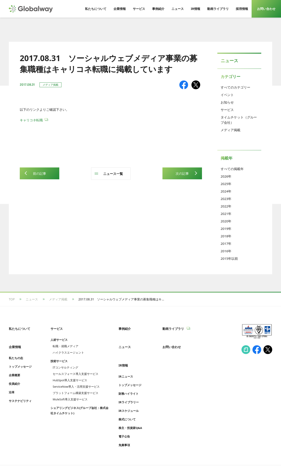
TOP (12, 299)
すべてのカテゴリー (235, 87)
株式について (127, 405)
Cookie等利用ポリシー (113, 462)
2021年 (226, 213)
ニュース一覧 (113, 173)
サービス (227, 109)
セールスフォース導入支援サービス (75, 369)
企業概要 (14, 366)
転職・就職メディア (65, 341)
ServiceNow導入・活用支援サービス (76, 382)
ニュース (32, 299)
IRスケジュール (129, 397)
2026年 (226, 176)
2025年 (226, 184)
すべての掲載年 (232, 169)
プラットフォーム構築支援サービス (75, 388)
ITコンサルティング (65, 363)
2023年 (226, 198)
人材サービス (59, 335)
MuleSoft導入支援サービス (70, 394)
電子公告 (124, 422)
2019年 (226, 228)
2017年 (226, 243)
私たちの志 (16, 349)
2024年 (226, 191)
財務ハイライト (129, 379)
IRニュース (126, 362)
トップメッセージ (20, 357)
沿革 (11, 383)
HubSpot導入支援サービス (70, 375)
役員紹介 (14, 374)
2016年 (226, 251)
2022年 (226, 206)
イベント (227, 95)
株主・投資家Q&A (130, 414)
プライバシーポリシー (74, 462)
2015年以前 (229, 258)
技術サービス (59, 356)
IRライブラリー (129, 388)
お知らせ (227, 102)
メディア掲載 (230, 130)
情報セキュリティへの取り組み (30, 462)
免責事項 (124, 431)
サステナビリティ (20, 392)
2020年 (226, 221)
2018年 (226, 236)
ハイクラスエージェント (68, 348)
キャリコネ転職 (31, 120)
